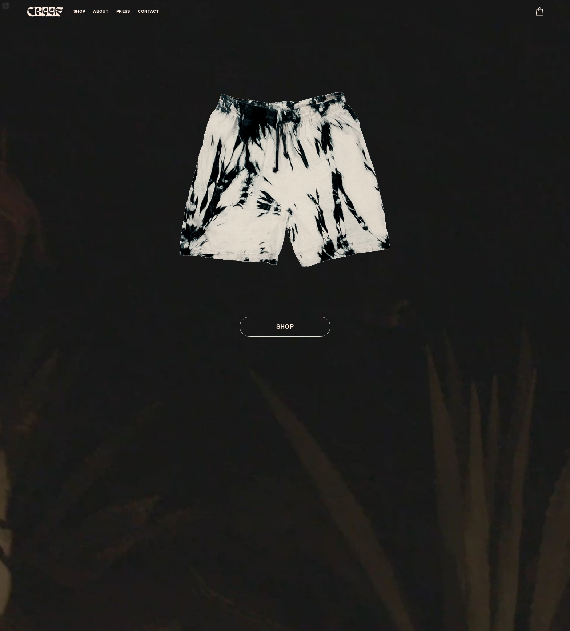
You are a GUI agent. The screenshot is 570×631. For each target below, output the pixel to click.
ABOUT (100, 11)
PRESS (123, 11)
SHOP (79, 11)
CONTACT (148, 11)
